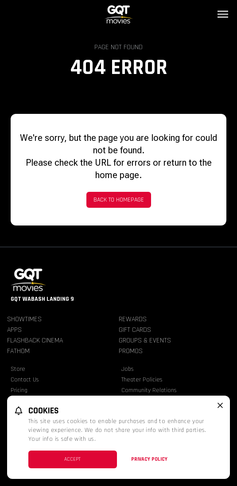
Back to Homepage (118, 200)
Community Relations (149, 390)
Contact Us (25, 380)
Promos (131, 351)
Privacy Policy (149, 459)
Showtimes (24, 319)
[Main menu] (223, 14)
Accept (72, 459)
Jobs (127, 369)
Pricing (19, 390)
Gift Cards (135, 329)
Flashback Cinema (35, 340)
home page (117, 175)
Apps (14, 329)
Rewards (133, 319)
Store (18, 369)
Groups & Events (145, 340)
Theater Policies (142, 380)
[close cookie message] (220, 405)
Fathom (18, 351)
